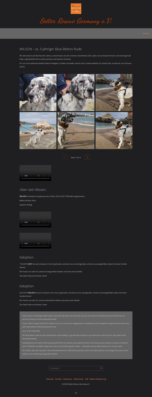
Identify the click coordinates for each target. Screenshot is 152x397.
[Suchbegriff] (76, 368)
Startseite (50, 379)
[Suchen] (101, 368)
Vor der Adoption (25, 33)
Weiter (87, 157)
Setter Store (120, 33)
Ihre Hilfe (104, 33)
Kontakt (58, 379)
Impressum (67, 379)
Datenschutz (78, 379)
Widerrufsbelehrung (98, 379)
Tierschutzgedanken (85, 33)
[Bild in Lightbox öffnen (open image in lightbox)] (38, 92)
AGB (86, 379)
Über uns (6, 33)
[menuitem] (7, 33)
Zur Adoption (45, 33)
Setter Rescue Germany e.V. (76, 21)
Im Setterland (63, 33)
